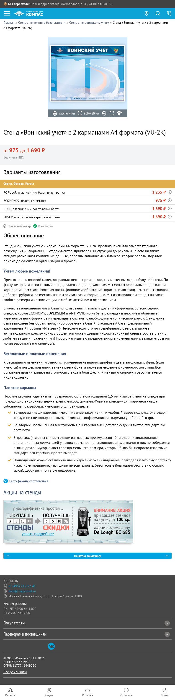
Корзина (87, 695)
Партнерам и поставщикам (86, 634)
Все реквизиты (15, 672)
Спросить (126, 695)
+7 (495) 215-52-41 (22, 586)
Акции (49, 695)
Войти (165, 695)
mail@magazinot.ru (22, 591)
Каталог (10, 695)
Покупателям (86, 623)
